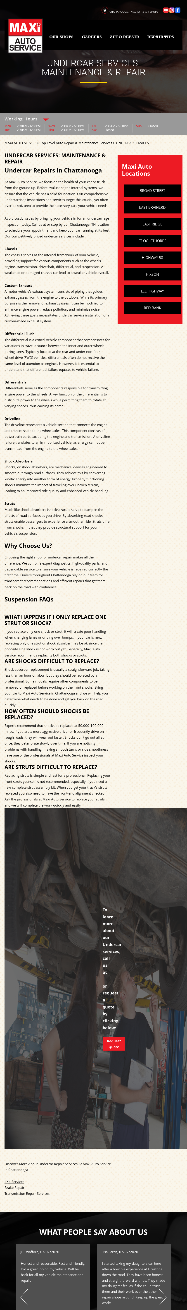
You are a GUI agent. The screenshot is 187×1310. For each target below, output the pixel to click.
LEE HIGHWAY (152, 291)
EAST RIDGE (152, 224)
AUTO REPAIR (124, 36)
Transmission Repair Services (27, 1193)
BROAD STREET (152, 190)
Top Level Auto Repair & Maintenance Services (76, 143)
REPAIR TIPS (160, 36)
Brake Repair (14, 1187)
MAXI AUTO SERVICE (20, 143)
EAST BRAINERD (152, 207)
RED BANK (152, 307)
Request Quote (114, 1044)
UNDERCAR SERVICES (132, 143)
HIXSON (152, 274)
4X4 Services (14, 1181)
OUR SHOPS (61, 36)
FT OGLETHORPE (152, 240)
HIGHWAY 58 (152, 257)
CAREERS (92, 36)
